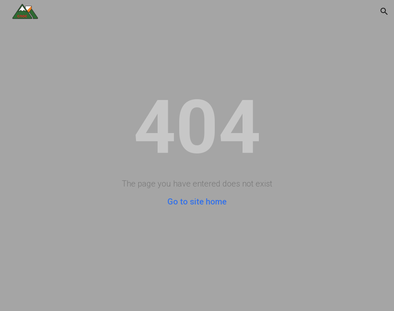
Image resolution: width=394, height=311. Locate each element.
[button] (384, 11)
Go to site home (197, 202)
